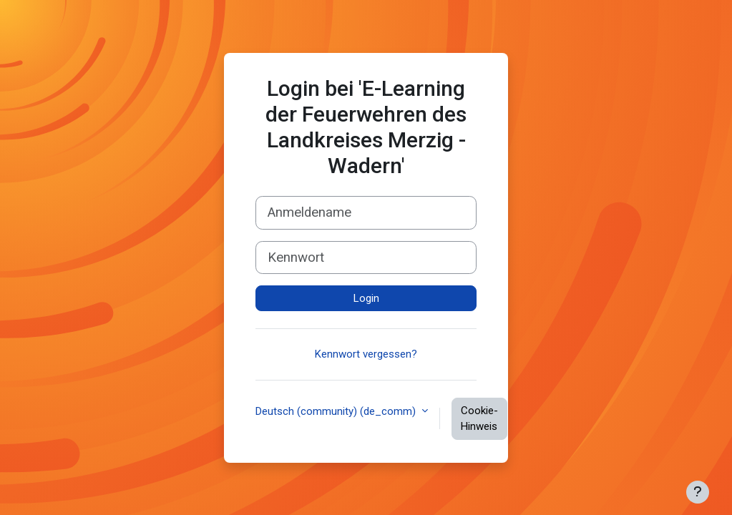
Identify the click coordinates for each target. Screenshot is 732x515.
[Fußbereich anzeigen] (697, 492)
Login (366, 298)
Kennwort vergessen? (366, 354)
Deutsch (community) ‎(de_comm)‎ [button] (337, 411)
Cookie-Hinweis (479, 418)
